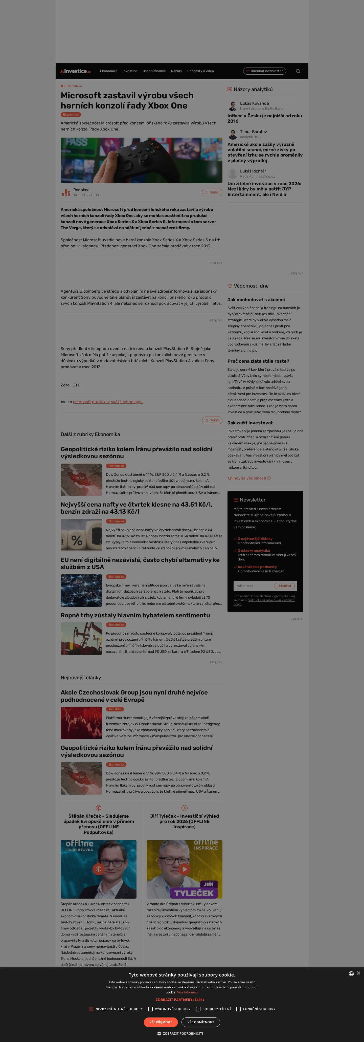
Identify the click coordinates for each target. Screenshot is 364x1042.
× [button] (358, 973)
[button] (182, 999)
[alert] (182, 521)
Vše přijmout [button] (161, 1022)
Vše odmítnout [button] (201, 1022)
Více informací (187, 992)
